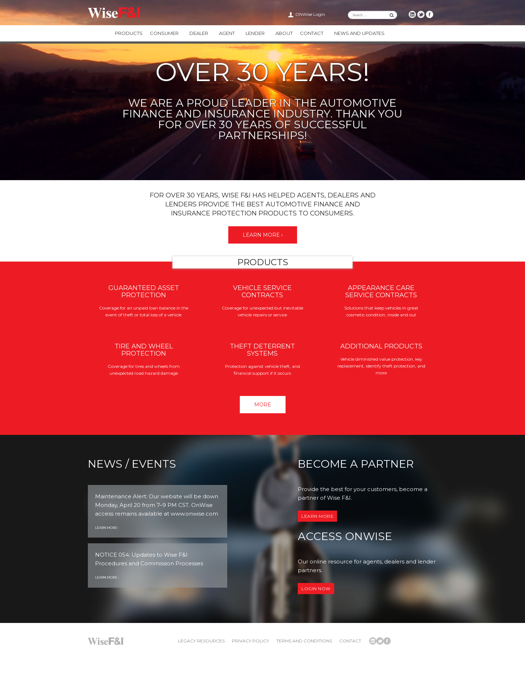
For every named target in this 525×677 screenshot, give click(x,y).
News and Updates (359, 33)
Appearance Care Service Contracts (381, 291)
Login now (316, 588)
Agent (227, 33)
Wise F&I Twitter (421, 14)
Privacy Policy (250, 640)
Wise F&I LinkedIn (412, 14)
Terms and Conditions (304, 640)
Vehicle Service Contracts (262, 291)
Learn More (317, 516)
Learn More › (263, 235)
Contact (311, 33)
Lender (255, 33)
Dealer (198, 33)
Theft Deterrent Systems (262, 349)
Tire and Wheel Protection (144, 349)
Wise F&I (115, 12)
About (284, 33)
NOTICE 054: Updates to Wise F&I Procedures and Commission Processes (149, 559)
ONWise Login (310, 14)
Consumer (164, 33)
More (262, 404)
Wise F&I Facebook (429, 14)
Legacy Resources (201, 640)
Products (129, 33)
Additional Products (381, 346)
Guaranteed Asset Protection (143, 291)
